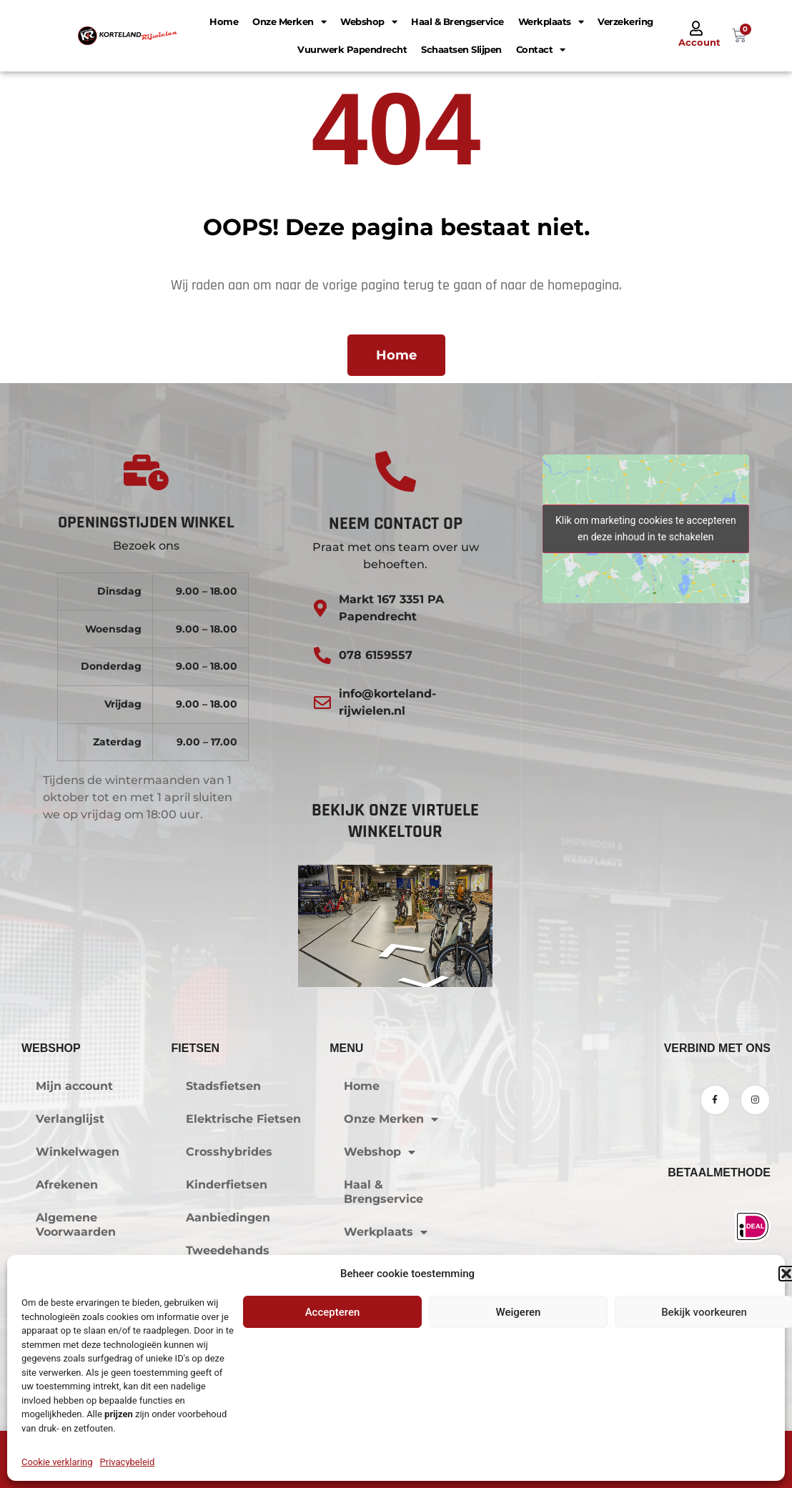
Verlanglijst (70, 1119)
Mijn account (74, 1086)
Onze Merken (289, 22)
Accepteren (332, 1312)
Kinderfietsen (226, 1184)
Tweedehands (227, 1250)
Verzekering (625, 21)
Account (699, 42)
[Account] (696, 28)
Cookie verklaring (57, 1462)
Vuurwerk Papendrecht (352, 49)
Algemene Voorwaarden (76, 1225)
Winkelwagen (77, 1152)
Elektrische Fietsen (243, 1119)
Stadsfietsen (223, 1086)
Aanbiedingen (228, 1217)
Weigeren (518, 1312)
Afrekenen (67, 1184)
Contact (540, 49)
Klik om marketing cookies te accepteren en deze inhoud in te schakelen (645, 528)
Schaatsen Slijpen (461, 49)
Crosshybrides (229, 1152)
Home (223, 21)
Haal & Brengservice (457, 21)
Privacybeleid (127, 1462)
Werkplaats (551, 22)
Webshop (368, 22)
